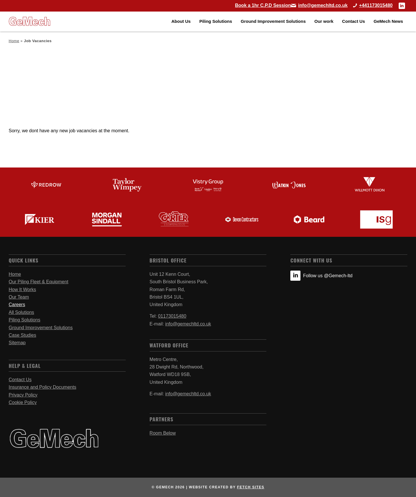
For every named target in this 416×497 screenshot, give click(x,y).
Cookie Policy (23, 402)
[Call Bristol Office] (371, 5)
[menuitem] (181, 21)
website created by (226, 487)
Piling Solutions (24, 319)
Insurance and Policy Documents (42, 387)
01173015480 (172, 316)
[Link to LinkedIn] (402, 6)
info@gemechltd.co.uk (188, 323)
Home (14, 41)
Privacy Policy (23, 394)
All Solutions (21, 312)
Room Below (163, 433)
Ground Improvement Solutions (41, 327)
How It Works (22, 289)
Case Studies (22, 335)
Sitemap (17, 342)
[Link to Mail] (319, 5)
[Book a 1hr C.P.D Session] (263, 5)
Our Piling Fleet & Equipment (38, 281)
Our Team (19, 297)
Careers (17, 304)
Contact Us (20, 379)
